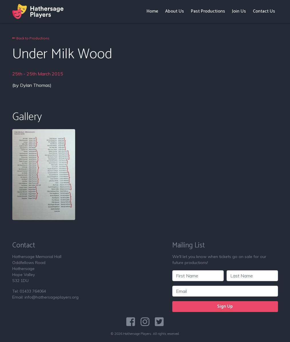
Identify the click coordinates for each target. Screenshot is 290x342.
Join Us (239, 11)
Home (152, 11)
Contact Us (264, 11)
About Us (174, 11)
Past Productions (208, 11)
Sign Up (225, 306)
